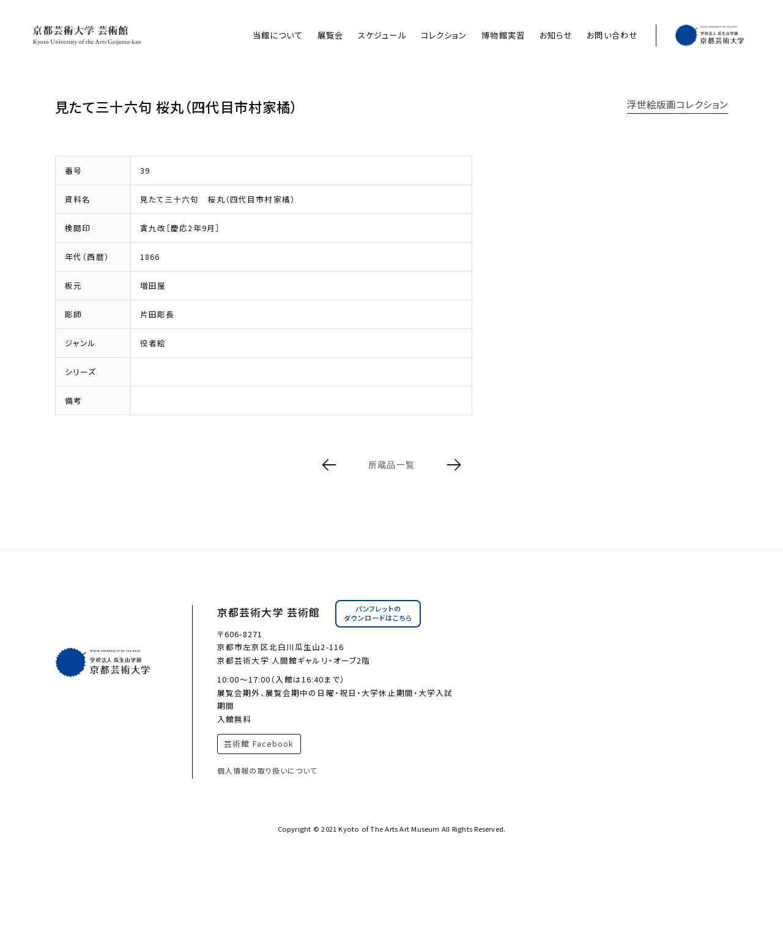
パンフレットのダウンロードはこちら (378, 613)
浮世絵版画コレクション (677, 104)
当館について (278, 35)
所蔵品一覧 (391, 465)
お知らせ (556, 35)
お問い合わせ (612, 35)
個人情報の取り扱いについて (267, 770)
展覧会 (330, 35)
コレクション (444, 35)
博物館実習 (503, 35)
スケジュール (382, 35)
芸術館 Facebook (259, 743)
